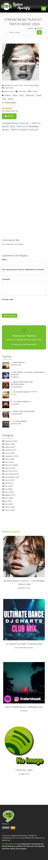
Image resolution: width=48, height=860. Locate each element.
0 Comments (7, 88)
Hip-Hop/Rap (11, 477)
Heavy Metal (11, 474)
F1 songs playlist (20, 421)
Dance (15, 95)
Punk (8, 492)
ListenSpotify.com (9, 844)
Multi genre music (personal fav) (24, 707)
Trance (9, 510)
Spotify (5, 835)
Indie (8, 483)
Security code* (7, 299)
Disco (22, 95)
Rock (8, 498)
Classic (9, 453)
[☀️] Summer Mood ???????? (25, 392)
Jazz (8, 486)
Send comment (10, 316)
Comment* (6, 279)
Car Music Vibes (24, 770)
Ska (7, 501)
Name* (4, 260)
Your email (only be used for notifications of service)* (23, 269)
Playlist (38, 28)
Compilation (11, 456)
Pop (4, 99)
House (38, 95)
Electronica (30, 95)
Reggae (9, 495)
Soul (8, 504)
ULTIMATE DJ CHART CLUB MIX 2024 (24, 644)
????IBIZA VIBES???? (22, 402)
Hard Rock (10, 471)
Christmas (10, 450)
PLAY (9, 116)
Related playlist (10, 103)
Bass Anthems (19, 362)
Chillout (7, 95)
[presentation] (21, 306)
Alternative (10, 441)
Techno (10, 99)
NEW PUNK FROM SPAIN (23, 411)
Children (9, 444)
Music (29, 28)
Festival (9, 468)
